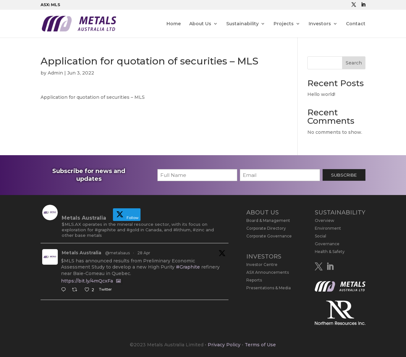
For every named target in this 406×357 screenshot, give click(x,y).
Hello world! (321, 94)
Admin (55, 73)
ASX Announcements (267, 272)
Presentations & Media (268, 287)
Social (320, 236)
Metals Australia (81, 253)
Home (173, 24)
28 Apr (143, 252)
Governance (327, 243)
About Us (200, 24)
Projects (284, 24)
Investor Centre (261, 264)
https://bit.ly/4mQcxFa (87, 281)
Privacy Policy (224, 345)
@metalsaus (117, 252)
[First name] (197, 175)
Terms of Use (260, 345)
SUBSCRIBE (344, 175)
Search (354, 63)
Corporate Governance (269, 236)
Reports (254, 280)
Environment (328, 228)
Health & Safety (330, 251)
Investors (320, 24)
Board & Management (268, 220)
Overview (324, 220)
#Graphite (188, 267)
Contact (355, 24)
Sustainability (242, 24)
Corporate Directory (266, 228)
